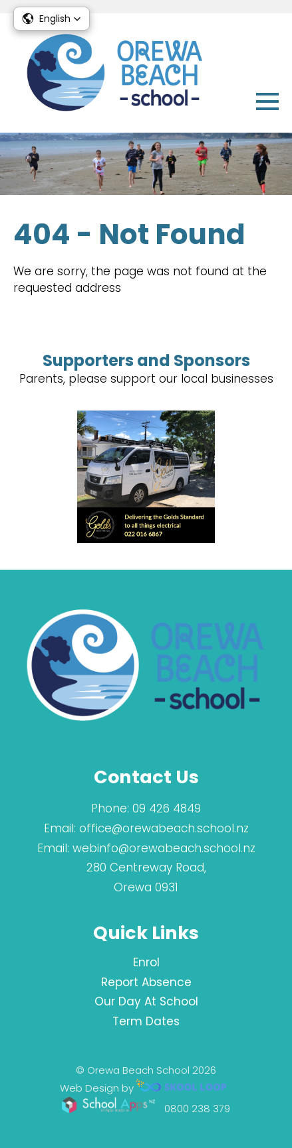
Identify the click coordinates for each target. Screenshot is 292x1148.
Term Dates (146, 1021)
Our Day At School (146, 1001)
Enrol (146, 962)
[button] (51, 19)
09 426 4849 (166, 808)
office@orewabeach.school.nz (164, 828)
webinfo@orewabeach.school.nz (164, 848)
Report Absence (146, 982)
